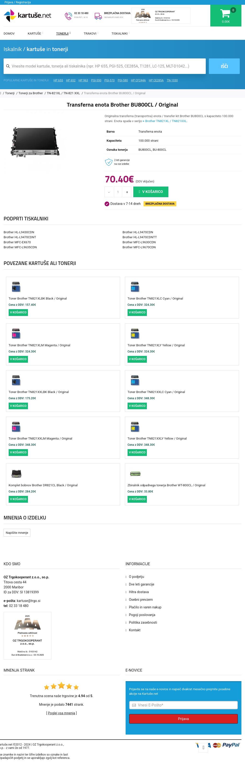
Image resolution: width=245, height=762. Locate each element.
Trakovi (91, 33)
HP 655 (58, 80)
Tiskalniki (120, 33)
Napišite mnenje (17, 532)
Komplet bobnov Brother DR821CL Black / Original (43, 485)
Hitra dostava (139, 592)
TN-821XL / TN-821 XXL (64, 93)
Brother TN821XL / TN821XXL (166, 121)
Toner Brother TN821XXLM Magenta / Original (40, 438)
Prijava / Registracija (18, 2)
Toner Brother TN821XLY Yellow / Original (156, 345)
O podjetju (136, 577)
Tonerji (63, 33)
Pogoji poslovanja (142, 615)
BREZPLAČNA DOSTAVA (117, 13)
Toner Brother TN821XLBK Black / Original (38, 298)
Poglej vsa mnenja (61, 713)
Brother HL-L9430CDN (19, 232)
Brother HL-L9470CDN (137, 232)
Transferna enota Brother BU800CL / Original (114, 93)
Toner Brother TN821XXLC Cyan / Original (156, 392)
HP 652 (70, 80)
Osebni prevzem (141, 599)
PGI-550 (96, 80)
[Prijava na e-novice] (183, 705)
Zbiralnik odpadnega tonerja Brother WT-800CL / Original (166, 485)
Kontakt (134, 630)
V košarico (151, 192)
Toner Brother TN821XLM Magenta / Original (39, 345)
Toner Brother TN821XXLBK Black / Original (39, 392)
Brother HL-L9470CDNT (20, 237)
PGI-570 (109, 80)
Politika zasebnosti (143, 622)
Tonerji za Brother (31, 93)
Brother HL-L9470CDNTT (139, 237)
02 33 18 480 (81, 13)
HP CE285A (156, 80)
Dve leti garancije (141, 584)
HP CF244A (138, 80)
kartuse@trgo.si (28, 601)
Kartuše (35, 33)
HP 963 (83, 80)
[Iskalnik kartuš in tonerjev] (105, 66)
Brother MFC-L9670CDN (139, 247)
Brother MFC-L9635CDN (20, 247)
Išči (224, 66)
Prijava (183, 719)
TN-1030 (172, 80)
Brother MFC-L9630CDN (139, 242)
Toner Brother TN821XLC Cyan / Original (155, 298)
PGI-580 (123, 80)
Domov (9, 33)
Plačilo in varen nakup (145, 607)
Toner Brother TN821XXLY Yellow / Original (157, 438)
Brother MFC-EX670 (17, 242)
